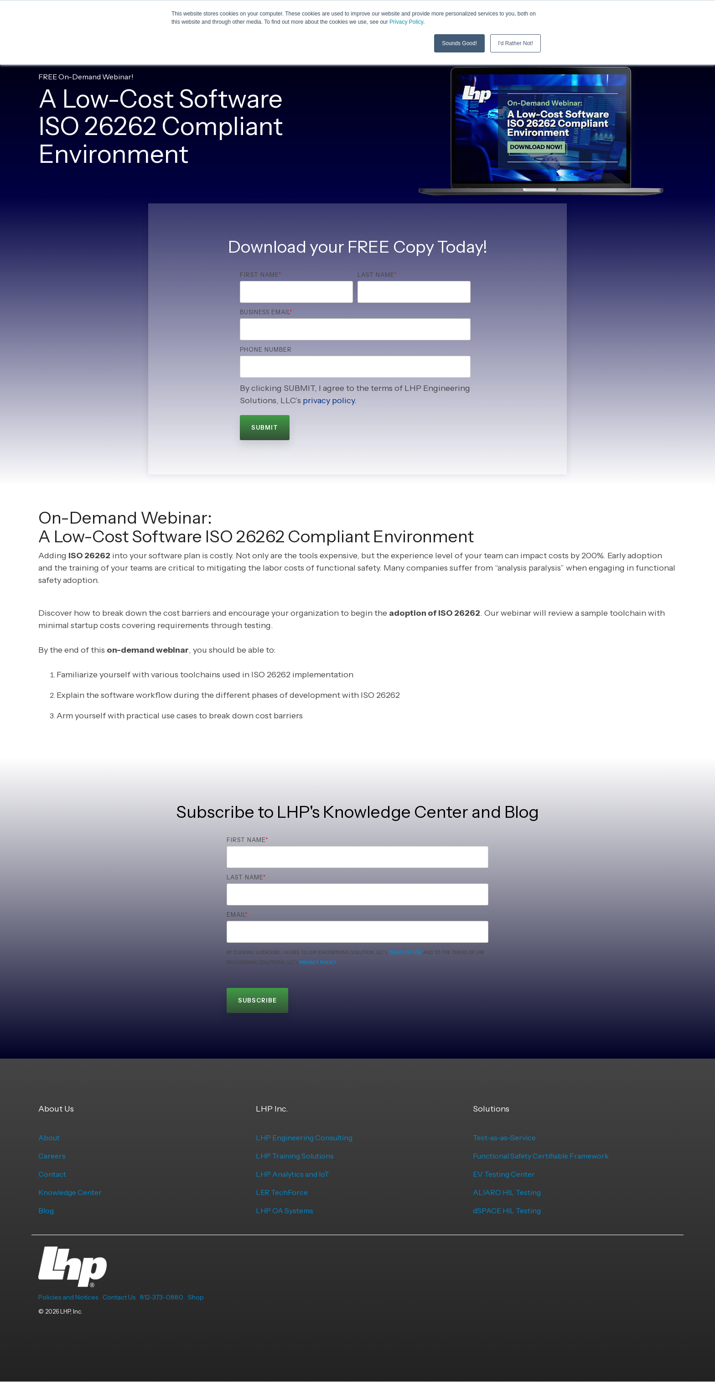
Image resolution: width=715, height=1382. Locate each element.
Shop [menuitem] (196, 1297)
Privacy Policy (406, 22)
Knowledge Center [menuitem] (70, 1192)
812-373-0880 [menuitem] (161, 1297)
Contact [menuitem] (52, 1174)
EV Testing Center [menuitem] (504, 1174)
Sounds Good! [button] (459, 43)
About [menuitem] (49, 1137)
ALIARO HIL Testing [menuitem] (507, 1192)
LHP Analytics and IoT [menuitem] (292, 1174)
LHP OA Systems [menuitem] (284, 1210)
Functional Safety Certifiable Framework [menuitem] (541, 1155)
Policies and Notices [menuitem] (68, 1297)
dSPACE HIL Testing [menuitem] (507, 1210)
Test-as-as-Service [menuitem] (504, 1137)
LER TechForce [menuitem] (282, 1192)
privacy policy (328, 400)
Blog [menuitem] (46, 1210)
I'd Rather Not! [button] (515, 43)
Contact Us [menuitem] (119, 1297)
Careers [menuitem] (52, 1155)
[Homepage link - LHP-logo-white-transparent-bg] (72, 1282)
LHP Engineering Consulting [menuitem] (304, 1137)
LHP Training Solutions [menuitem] (295, 1155)
